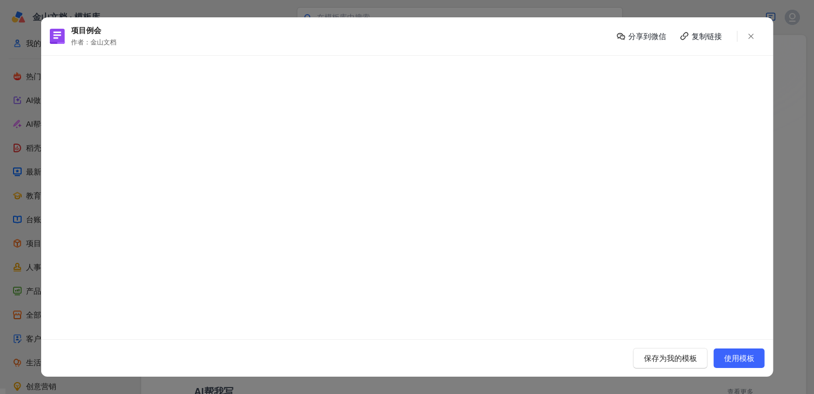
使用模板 (739, 358)
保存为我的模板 (670, 358)
